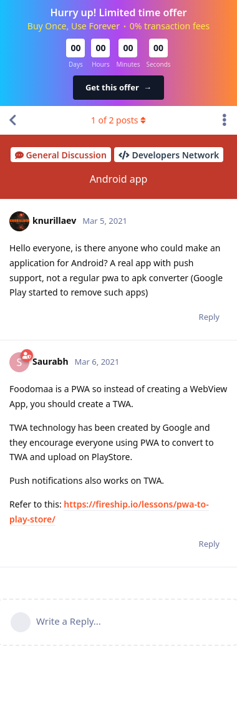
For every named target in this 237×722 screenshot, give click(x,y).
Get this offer (118, 87)
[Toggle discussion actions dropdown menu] (224, 120)
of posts (118, 120)
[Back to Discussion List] (12, 120)
